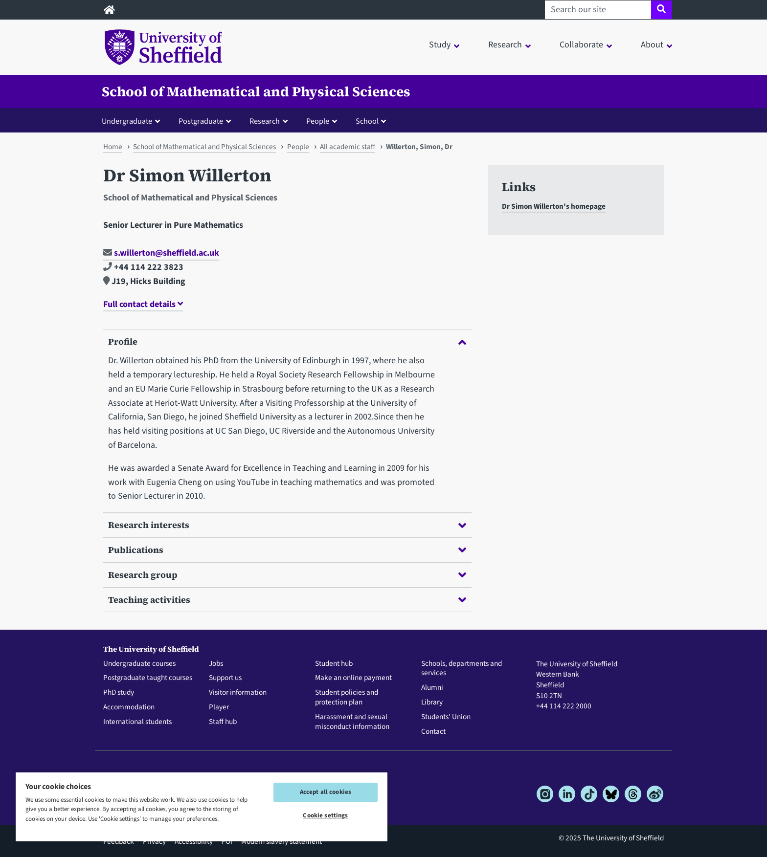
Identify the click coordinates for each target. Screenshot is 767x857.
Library (432, 702)
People (298, 146)
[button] (133, 120)
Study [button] (440, 45)
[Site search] (661, 9)
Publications (287, 550)
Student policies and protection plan (346, 697)
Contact (433, 732)
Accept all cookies (325, 792)
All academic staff (347, 146)
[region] (201, 806)
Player (219, 707)
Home (112, 146)
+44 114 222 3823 (143, 267)
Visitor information (238, 693)
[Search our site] (598, 9)
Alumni (432, 688)
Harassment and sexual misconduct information (352, 722)
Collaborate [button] (581, 45)
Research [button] (505, 45)
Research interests (287, 525)
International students (137, 722)
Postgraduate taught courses (147, 678)
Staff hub (223, 722)
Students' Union (446, 717)
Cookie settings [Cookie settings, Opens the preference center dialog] (325, 815)
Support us (225, 678)
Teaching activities (287, 599)
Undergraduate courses (139, 664)
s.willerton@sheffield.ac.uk (161, 253)
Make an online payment (353, 678)
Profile (287, 341)
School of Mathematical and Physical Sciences (256, 91)
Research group (287, 575)
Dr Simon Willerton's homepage (554, 206)
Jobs (216, 664)
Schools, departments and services (461, 669)
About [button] (652, 45)
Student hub (334, 664)
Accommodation (129, 707)
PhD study (118, 693)
